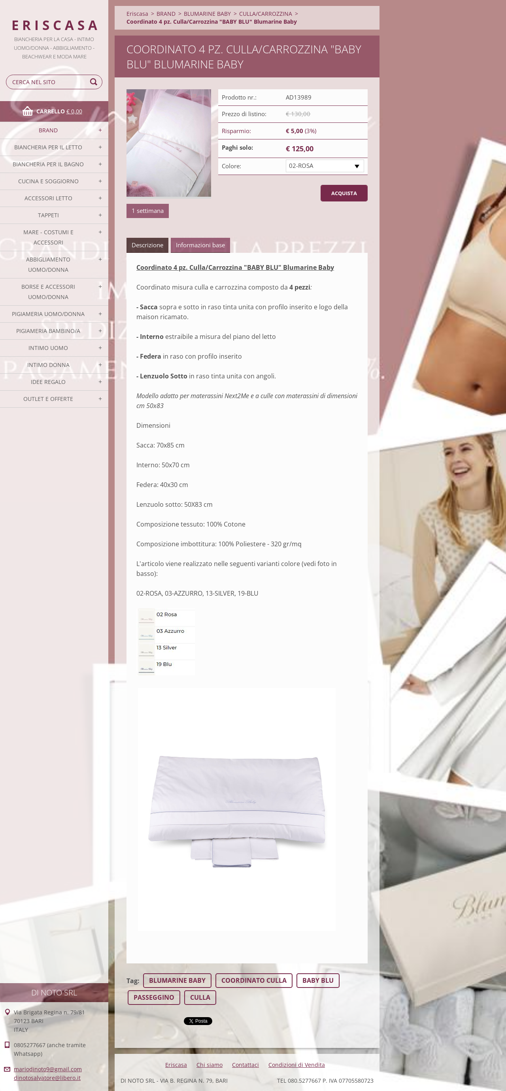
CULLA (200, 997)
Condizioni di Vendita (296, 1064)
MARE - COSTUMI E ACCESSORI (48, 237)
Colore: (231, 166)
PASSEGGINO (154, 997)
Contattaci (245, 1064)
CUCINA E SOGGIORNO (48, 181)
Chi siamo (209, 1064)
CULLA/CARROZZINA (265, 13)
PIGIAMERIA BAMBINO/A (48, 331)
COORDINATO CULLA (254, 980)
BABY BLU (318, 980)
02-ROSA (301, 165)
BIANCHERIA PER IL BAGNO (48, 164)
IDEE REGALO (48, 382)
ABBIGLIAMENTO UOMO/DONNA (48, 264)
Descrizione (147, 245)
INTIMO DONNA (48, 365)
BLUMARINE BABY (207, 13)
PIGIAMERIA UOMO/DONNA (48, 314)
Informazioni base (200, 245)
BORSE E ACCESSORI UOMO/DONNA (48, 292)
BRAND (48, 130)
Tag (132, 980)
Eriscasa (137, 13)
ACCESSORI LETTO (48, 198)
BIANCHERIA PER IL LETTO (48, 147)
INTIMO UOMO (48, 348)
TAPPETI (48, 215)
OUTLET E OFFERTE (48, 399)
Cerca (95, 82)
